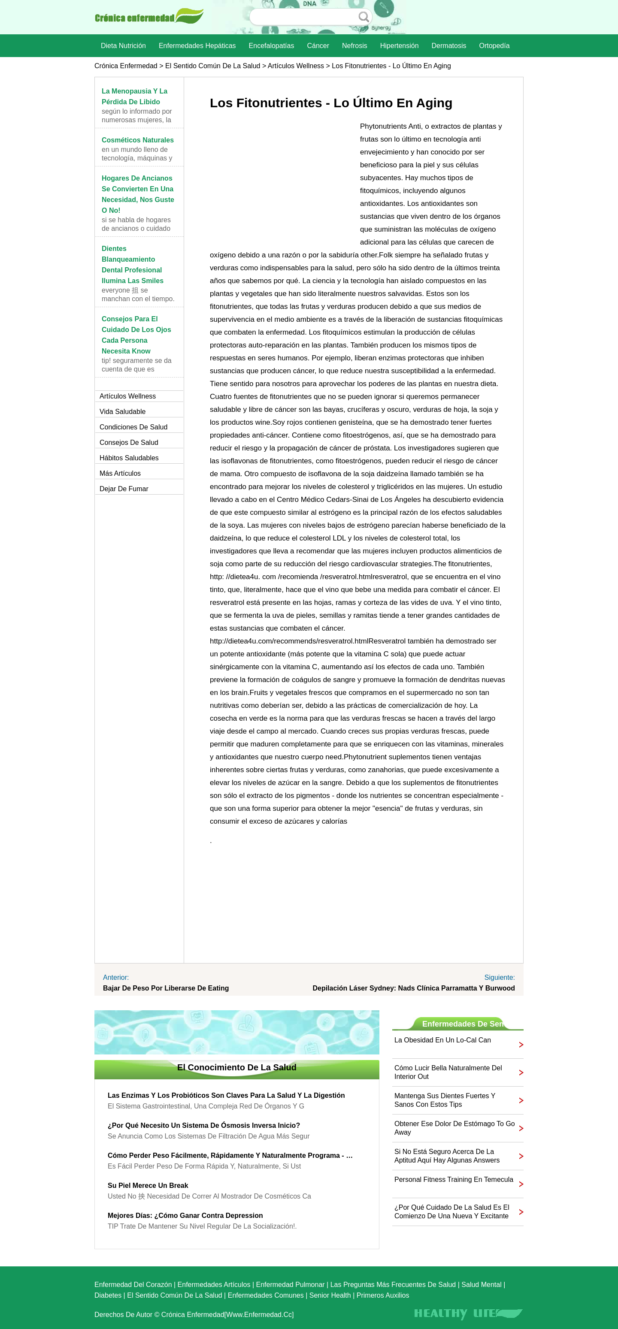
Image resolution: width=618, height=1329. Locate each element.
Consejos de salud (129, 442)
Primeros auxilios (383, 1295)
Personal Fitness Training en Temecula (453, 1179)
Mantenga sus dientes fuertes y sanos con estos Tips (444, 1100)
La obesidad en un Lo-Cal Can (442, 1040)
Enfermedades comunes (266, 1295)
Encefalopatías (271, 45)
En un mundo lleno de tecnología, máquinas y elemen (137, 158)
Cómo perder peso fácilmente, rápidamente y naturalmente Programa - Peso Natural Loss (230, 1155)
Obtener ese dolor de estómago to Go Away (454, 1128)
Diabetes (107, 1295)
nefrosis (354, 45)
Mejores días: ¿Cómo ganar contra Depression (185, 1215)
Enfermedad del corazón (133, 1284)
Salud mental (481, 1284)
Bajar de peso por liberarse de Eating (166, 988)
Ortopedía (494, 45)
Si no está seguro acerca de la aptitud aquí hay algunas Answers (447, 1156)
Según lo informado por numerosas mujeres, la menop (137, 120)
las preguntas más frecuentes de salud (393, 1284)
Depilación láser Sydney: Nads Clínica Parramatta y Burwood (413, 988)
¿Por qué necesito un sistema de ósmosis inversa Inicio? (204, 1125)
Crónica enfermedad (126, 65)
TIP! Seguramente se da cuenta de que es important (137, 369)
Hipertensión (399, 45)
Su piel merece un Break (148, 1185)
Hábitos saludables (129, 458)
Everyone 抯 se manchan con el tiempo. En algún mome (138, 299)
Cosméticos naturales (138, 140)
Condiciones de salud (133, 427)
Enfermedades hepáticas (197, 45)
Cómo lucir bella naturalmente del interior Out (448, 1072)
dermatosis (449, 45)
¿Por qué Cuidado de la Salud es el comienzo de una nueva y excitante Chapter (451, 1212)
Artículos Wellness (296, 65)
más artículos (120, 473)
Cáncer (318, 45)
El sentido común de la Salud (212, 65)
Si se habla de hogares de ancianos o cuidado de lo (136, 228)
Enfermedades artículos (214, 1284)
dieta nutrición (123, 45)
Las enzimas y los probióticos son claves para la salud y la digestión (226, 1095)
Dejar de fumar (124, 488)
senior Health (330, 1295)
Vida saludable (122, 411)
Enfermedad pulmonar (290, 1284)
